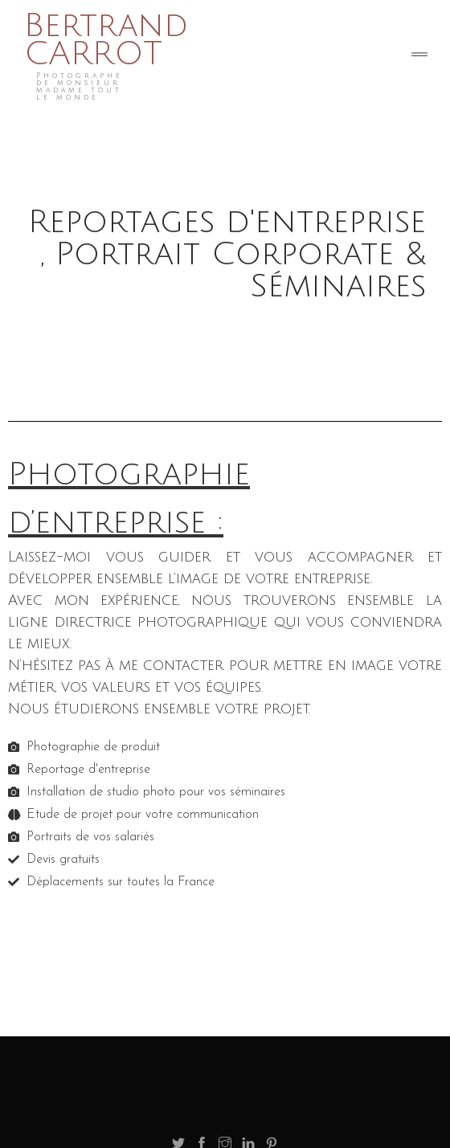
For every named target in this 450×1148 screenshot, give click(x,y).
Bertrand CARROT (106, 40)
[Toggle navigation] (419, 56)
